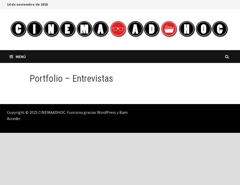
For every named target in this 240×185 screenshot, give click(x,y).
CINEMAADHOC (51, 112)
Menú (18, 56)
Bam (123, 112)
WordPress (106, 112)
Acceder (14, 118)
